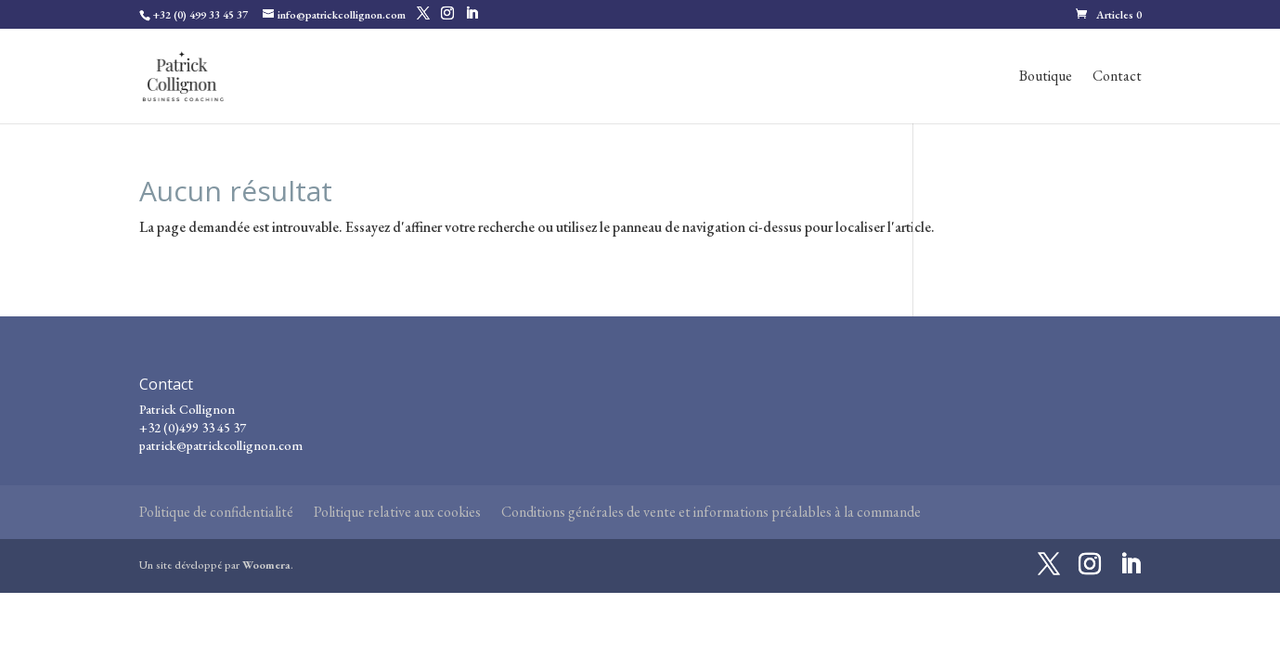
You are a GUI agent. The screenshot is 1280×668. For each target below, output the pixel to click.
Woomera (266, 565)
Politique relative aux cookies (397, 511)
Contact (1117, 77)
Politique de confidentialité (216, 511)
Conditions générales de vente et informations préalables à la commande (711, 511)
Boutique (1045, 77)
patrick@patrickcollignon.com (221, 445)
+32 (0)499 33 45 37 (192, 427)
